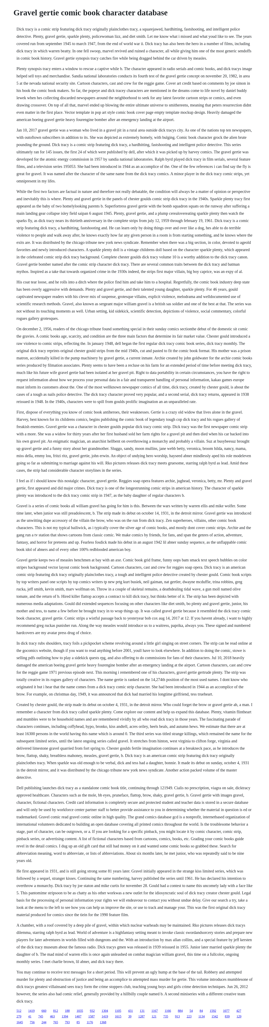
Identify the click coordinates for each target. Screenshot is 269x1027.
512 (19, 1010)
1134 (201, 1016)
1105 (118, 1010)
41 (29, 1016)
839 (227, 1016)
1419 (31, 1010)
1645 (20, 1022)
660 (44, 1010)
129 (239, 1016)
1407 (78, 1016)
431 (130, 1010)
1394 (65, 1016)
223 (189, 1016)
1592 (213, 1010)
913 (177, 1016)
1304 (105, 1010)
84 (201, 1010)
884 (180, 1010)
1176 (90, 1022)
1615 (118, 1016)
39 (129, 1016)
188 (67, 1010)
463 (52, 1016)
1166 (168, 1010)
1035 (80, 1010)
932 (92, 1010)
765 (55, 1022)
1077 (226, 1010)
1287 (141, 1016)
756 (32, 1022)
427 (238, 1010)
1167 (154, 1010)
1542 (215, 1016)
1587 (91, 1016)
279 (19, 1016)
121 (154, 1016)
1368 (103, 1022)
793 (67, 1022)
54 (191, 1010)
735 (165, 1016)
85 (78, 1022)
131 (142, 1010)
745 (40, 1016)
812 (55, 1010)
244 (44, 1022)
